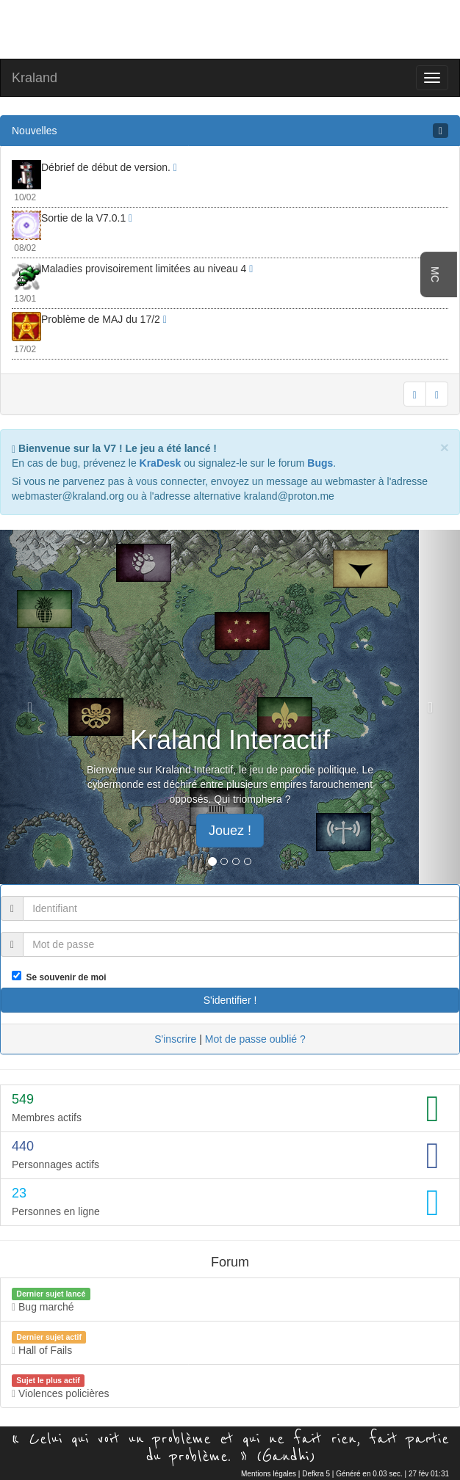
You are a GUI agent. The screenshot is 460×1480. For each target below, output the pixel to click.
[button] (34, 707)
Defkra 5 (316, 1474)
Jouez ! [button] (230, 830)
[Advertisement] (230, 28)
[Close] (444, 447)
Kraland (34, 77)
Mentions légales (268, 1474)
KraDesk (161, 463)
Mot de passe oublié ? (255, 1039)
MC (435, 274)
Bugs (320, 463)
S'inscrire (175, 1039)
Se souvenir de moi (64, 977)
